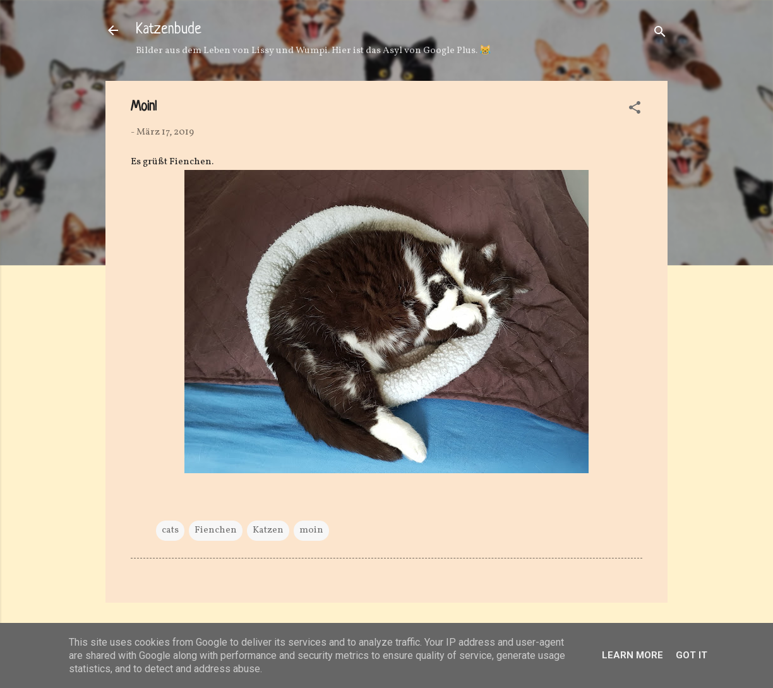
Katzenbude (168, 30)
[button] (634, 110)
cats (170, 530)
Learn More (632, 655)
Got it (691, 655)
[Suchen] (660, 34)
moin (311, 530)
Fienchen (216, 530)
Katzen (268, 530)
